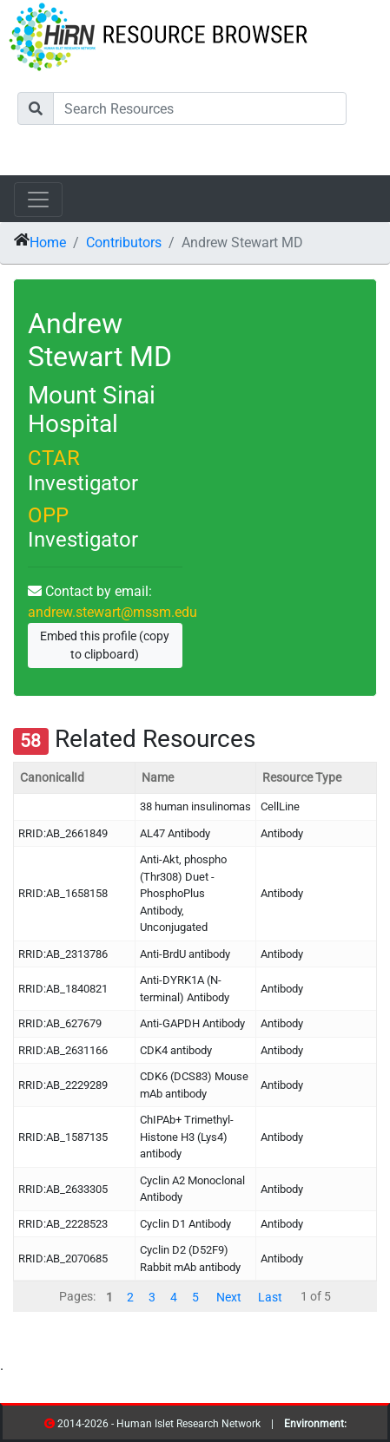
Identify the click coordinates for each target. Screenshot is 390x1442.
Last (270, 1296)
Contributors (124, 242)
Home (48, 242)
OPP (48, 515)
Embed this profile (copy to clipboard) (104, 645)
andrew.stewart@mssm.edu (112, 612)
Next (228, 1296)
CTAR (54, 458)
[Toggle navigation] (38, 199)
